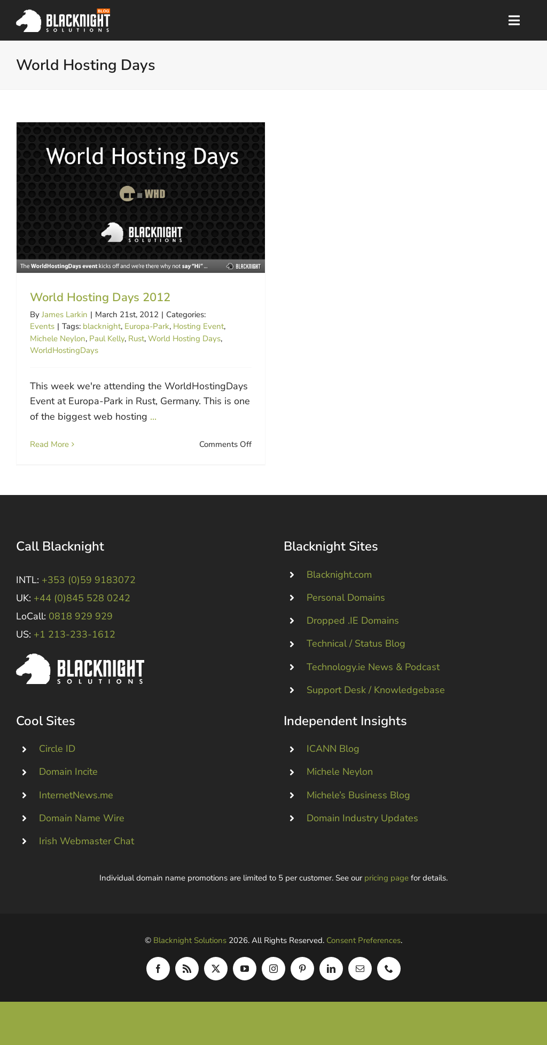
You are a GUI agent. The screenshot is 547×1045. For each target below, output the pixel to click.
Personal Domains (346, 603)
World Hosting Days (184, 338)
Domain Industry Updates (362, 824)
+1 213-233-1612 (74, 640)
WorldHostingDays (64, 350)
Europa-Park (146, 326)
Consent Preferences (363, 946)
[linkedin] (331, 974)
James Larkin (65, 314)
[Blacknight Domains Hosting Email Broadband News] (63, 13)
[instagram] (273, 974)
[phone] (389, 974)
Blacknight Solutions (189, 946)
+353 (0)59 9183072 (89, 585)
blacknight (102, 326)
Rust (136, 338)
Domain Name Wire (81, 824)
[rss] (187, 974)
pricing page (386, 883)
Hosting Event (198, 326)
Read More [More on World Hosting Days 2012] (49, 444)
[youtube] (244, 974)
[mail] (360, 974)
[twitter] (216, 974)
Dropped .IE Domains (353, 626)
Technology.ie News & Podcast (373, 672)
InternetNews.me (76, 801)
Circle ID (57, 755)
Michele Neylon (57, 338)
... (153, 416)
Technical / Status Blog (356, 649)
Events (42, 326)
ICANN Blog (333, 755)
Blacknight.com (339, 580)
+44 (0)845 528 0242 (82, 604)
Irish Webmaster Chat (86, 846)
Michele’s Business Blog (358, 801)
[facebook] (158, 974)
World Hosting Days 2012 (100, 297)
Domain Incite (68, 778)
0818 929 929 (81, 622)
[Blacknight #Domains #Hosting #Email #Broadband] (80, 664)
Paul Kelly (106, 338)
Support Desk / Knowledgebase (376, 695)
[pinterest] (302, 974)
